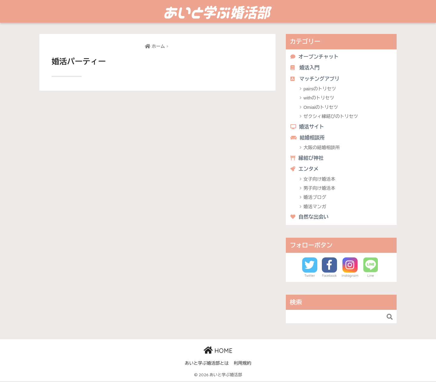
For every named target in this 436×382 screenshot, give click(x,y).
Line (370, 276)
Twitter (309, 276)
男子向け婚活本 (319, 188)
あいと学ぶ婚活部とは (207, 364)
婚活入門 (305, 68)
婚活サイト (307, 127)
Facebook (329, 276)
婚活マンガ (314, 207)
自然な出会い (309, 218)
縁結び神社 (307, 159)
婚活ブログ (314, 198)
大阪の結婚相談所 (321, 148)
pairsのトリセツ (319, 89)
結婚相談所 (307, 138)
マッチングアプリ (315, 79)
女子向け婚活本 (319, 179)
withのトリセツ (318, 98)
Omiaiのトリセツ (320, 107)
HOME (218, 351)
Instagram (350, 276)
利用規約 (242, 364)
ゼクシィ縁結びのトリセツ (330, 116)
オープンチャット (314, 57)
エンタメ (304, 170)
